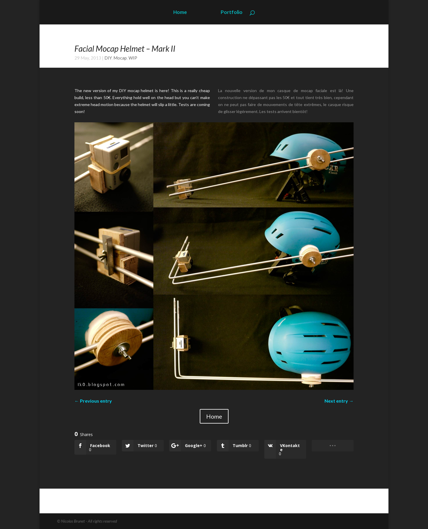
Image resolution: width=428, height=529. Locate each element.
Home (180, 12)
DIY (108, 57)
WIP (133, 57)
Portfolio (231, 12)
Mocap (120, 57)
